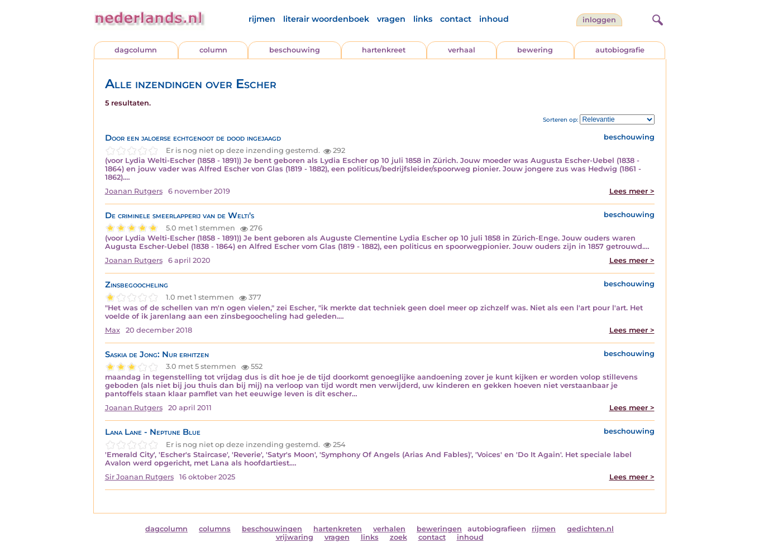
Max (112, 330)
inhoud (494, 19)
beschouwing (294, 50)
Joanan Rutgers (134, 191)
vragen (391, 19)
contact (455, 19)
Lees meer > (632, 191)
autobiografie (620, 50)
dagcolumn (135, 50)
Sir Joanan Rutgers (139, 477)
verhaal (461, 50)
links (422, 19)
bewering (535, 50)
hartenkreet (383, 50)
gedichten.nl (590, 529)
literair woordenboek (326, 19)
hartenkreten (337, 529)
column (213, 50)
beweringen (439, 529)
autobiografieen (496, 529)
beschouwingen (272, 529)
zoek (398, 537)
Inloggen (599, 20)
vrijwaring (294, 537)
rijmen (262, 19)
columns (215, 529)
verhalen (389, 529)
